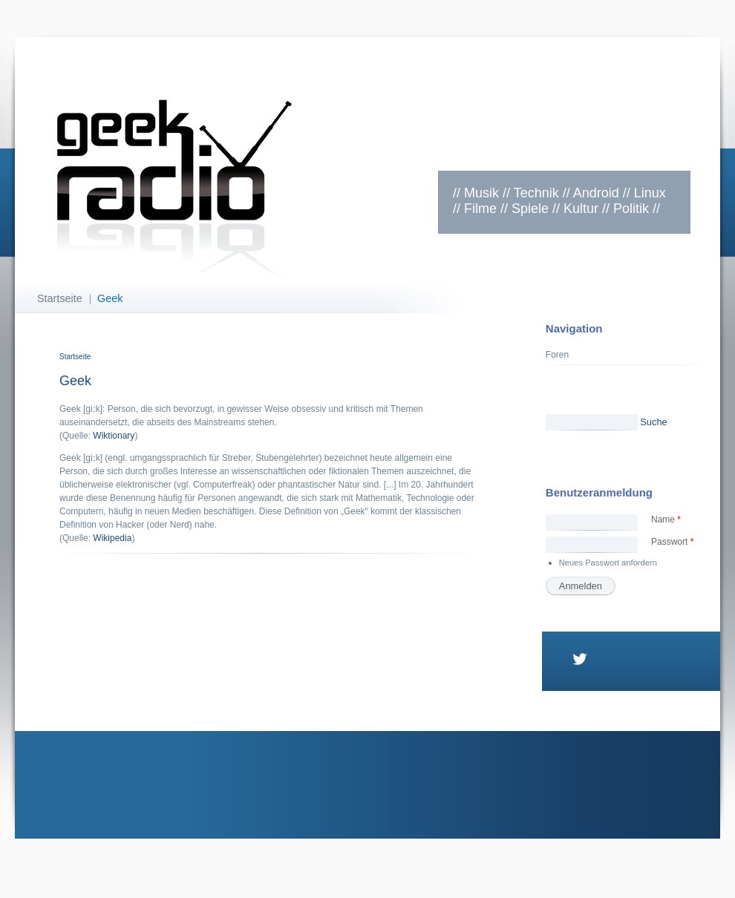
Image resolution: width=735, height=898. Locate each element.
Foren (557, 355)
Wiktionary (113, 435)
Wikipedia (112, 538)
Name (666, 519)
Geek (109, 298)
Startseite (59, 298)
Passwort (672, 542)
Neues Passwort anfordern (608, 562)
